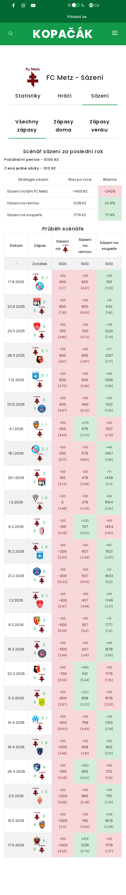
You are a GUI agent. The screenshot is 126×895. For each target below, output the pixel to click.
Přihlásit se (77, 16)
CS (94, 5)
